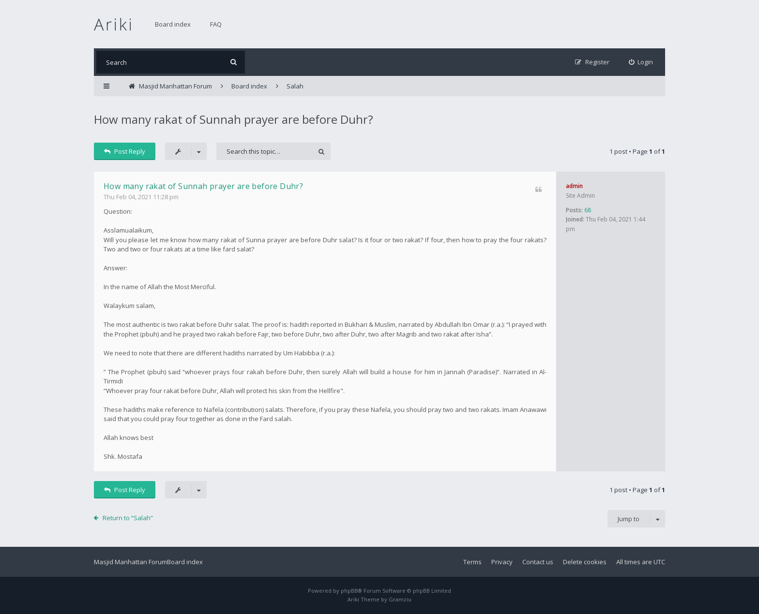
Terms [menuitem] (472, 561)
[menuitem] (641, 62)
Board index (173, 24)
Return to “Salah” (128, 517)
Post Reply (124, 151)
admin (574, 186)
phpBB (349, 590)
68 (587, 210)
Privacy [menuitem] (502, 561)
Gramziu (400, 599)
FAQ (216, 24)
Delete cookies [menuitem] (585, 561)
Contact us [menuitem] (537, 561)
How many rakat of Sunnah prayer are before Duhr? (233, 119)
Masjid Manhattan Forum (130, 561)
